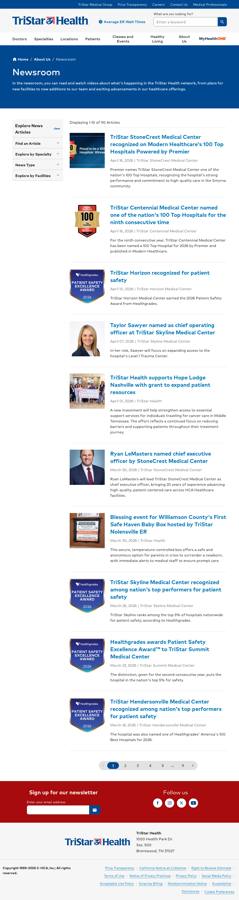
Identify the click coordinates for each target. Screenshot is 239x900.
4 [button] (150, 765)
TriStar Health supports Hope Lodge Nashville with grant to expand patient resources (160, 384)
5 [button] (163, 765)
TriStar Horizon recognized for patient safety (160, 276)
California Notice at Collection (162, 867)
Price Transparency (132, 4)
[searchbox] (190, 18)
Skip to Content (15, 4)
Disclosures (190, 891)
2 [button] (125, 765)
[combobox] (190, 21)
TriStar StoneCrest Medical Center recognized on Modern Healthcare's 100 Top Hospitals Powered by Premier (167, 144)
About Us (42, 59)
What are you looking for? (173, 13)
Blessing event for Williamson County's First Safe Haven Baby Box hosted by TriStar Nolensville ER (168, 524)
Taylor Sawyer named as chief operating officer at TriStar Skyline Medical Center (162, 328)
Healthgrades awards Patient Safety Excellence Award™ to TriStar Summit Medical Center (159, 649)
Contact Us (179, 4)
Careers (158, 4)
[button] (123, 21)
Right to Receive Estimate (211, 867)
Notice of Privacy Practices (150, 875)
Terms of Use (114, 875)
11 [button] (183, 765)
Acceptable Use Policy (117, 883)
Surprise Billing (151, 883)
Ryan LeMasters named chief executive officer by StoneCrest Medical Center (160, 457)
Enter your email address (46, 801)
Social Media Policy (216, 875)
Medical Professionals (210, 4)
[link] (19, 38)
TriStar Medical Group (95, 4)
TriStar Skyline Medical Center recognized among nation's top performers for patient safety (165, 589)
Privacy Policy (186, 875)
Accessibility (221, 883)
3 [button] (138, 765)
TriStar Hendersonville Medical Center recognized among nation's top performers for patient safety (166, 709)
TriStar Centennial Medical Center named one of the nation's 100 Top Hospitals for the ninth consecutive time (168, 215)
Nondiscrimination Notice (187, 883)
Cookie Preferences (219, 891)
